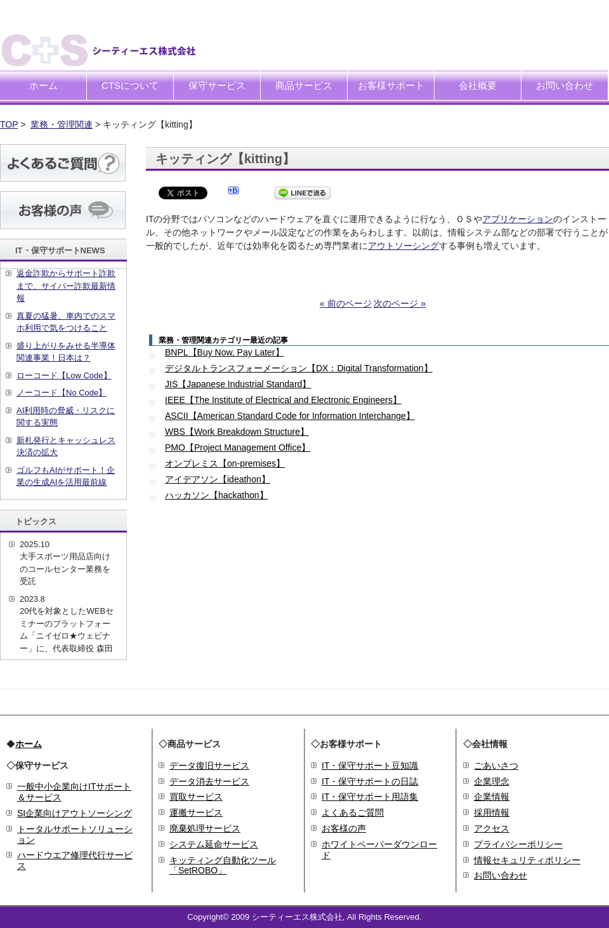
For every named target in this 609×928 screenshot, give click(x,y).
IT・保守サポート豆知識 (370, 765)
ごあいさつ (496, 765)
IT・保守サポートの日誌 (370, 781)
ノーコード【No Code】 (61, 392)
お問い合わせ (564, 85)
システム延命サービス (213, 844)
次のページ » (400, 303)
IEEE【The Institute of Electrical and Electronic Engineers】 (283, 400)
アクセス (491, 828)
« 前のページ (346, 303)
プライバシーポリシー (518, 844)
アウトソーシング (403, 246)
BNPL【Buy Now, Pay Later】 (224, 352)
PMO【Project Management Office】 (237, 447)
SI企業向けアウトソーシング (74, 813)
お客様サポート (391, 85)
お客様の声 (344, 828)
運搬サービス (196, 812)
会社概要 (478, 85)
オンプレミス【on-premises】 (225, 463)
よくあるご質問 (353, 812)
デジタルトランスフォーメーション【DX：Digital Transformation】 (299, 368)
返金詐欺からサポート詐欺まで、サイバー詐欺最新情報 (65, 285)
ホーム (43, 85)
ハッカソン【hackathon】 (216, 495)
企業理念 (491, 781)
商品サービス (303, 85)
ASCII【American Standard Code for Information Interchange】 (290, 416)
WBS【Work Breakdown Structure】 (237, 432)
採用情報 (491, 812)
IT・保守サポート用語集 (370, 797)
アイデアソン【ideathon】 (217, 479)
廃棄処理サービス (204, 828)
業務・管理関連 (61, 124)
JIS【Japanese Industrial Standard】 (238, 384)
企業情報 (491, 797)
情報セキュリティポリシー (527, 860)
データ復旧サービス (209, 765)
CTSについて (130, 85)
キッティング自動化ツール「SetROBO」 (222, 865)
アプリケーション (517, 219)
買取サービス (196, 797)
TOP (9, 124)
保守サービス (217, 85)
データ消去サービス (209, 781)
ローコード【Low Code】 (64, 375)
